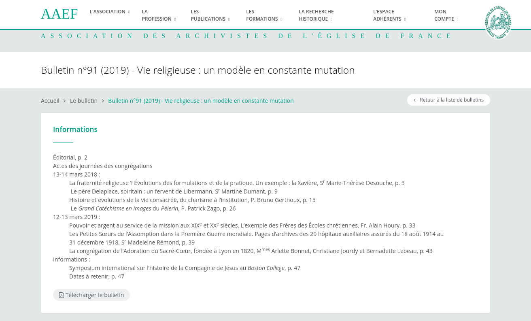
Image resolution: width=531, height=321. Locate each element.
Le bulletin (84, 100)
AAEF (59, 14)
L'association (107, 11)
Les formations (262, 15)
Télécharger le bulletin (91, 295)
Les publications (208, 15)
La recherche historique (316, 15)
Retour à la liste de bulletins (449, 99)
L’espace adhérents (387, 15)
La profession (157, 15)
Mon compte (444, 15)
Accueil (50, 100)
